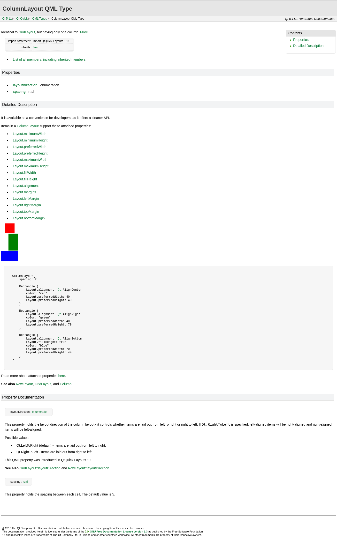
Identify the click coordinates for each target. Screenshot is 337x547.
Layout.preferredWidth (29, 147)
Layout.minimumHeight (30, 140)
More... (85, 32)
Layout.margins (24, 192)
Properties (301, 40)
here (61, 376)
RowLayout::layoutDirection (88, 468)
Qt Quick (22, 18)
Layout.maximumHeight (30, 166)
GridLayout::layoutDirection (40, 468)
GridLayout (27, 32)
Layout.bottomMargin (29, 218)
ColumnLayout (28, 126)
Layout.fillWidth (24, 173)
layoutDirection (25, 85)
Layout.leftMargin (26, 198)
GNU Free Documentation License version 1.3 (118, 531)
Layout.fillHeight (25, 179)
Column (65, 384)
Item (35, 47)
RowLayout (24, 384)
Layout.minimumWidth (29, 134)
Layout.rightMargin (27, 205)
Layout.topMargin (26, 212)
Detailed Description (308, 46)
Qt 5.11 (7, 18)
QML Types (39, 18)
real (25, 481)
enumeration (40, 412)
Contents (295, 33)
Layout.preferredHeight (30, 153)
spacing (19, 92)
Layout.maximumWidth (30, 160)
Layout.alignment (26, 186)
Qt (59, 290)
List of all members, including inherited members (49, 59)
